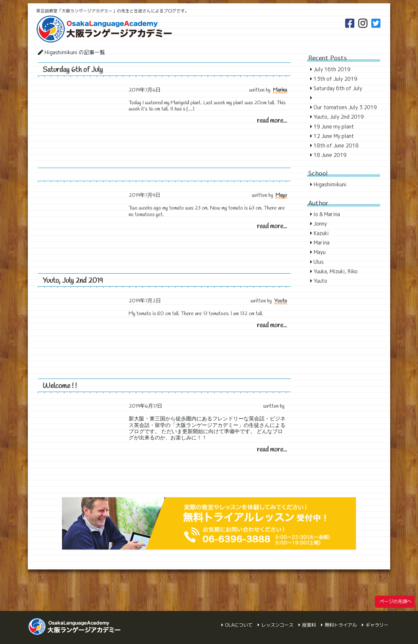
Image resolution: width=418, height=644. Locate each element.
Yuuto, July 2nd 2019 (73, 281)
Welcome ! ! (60, 386)
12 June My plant (334, 136)
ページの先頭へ (394, 601)
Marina (280, 90)
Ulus (319, 261)
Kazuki (321, 233)
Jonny (320, 223)
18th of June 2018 (336, 145)
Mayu (281, 195)
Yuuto (280, 300)
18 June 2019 (330, 155)
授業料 (309, 625)
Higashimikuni (330, 184)
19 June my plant (334, 126)
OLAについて (238, 625)
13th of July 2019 (335, 78)
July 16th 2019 (332, 69)
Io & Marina (327, 214)
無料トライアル (341, 625)
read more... (272, 121)
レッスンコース (277, 625)
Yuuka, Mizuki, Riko (336, 271)
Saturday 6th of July (73, 70)
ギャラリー (376, 625)
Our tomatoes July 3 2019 (345, 107)
